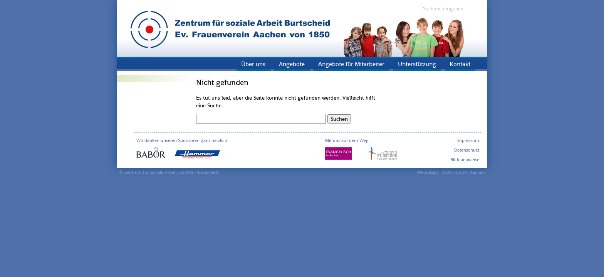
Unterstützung (417, 64)
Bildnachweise (464, 159)
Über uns (253, 64)
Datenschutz (466, 150)
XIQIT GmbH (454, 172)
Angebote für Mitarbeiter (351, 64)
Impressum (467, 140)
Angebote (292, 64)
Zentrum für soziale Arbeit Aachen (302, 28)
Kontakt (460, 64)
